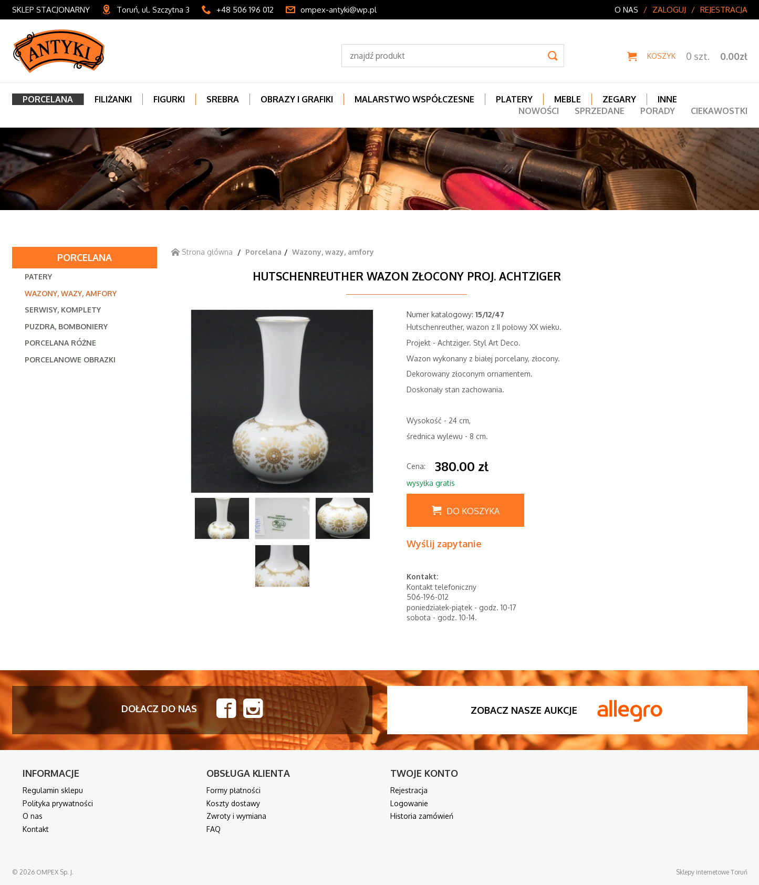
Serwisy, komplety (63, 309)
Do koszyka (473, 511)
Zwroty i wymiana (236, 815)
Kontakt (36, 829)
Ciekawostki (719, 111)
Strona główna (202, 251)
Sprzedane (600, 111)
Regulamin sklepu (53, 790)
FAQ (213, 829)
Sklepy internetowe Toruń (711, 872)
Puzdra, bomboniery (66, 326)
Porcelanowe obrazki (70, 359)
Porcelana (84, 257)
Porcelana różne (60, 342)
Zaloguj (669, 10)
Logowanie (409, 803)
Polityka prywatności (58, 803)
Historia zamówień (421, 815)
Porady (657, 111)
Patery (38, 276)
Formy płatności (233, 790)
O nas (626, 10)
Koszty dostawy (233, 803)
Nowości (538, 111)
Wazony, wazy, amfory (71, 293)
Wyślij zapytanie (444, 543)
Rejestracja (723, 10)
